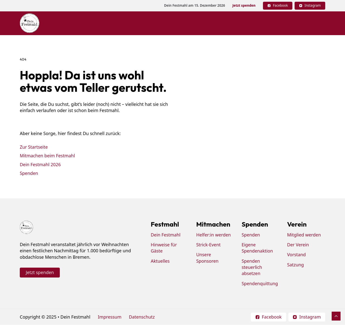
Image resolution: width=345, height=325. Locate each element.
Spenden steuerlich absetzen (252, 267)
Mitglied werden (304, 235)
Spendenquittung (260, 283)
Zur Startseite (34, 147)
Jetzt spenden (243, 5)
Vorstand (296, 255)
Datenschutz (142, 317)
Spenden (29, 173)
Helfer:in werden (213, 235)
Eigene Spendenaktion (257, 248)
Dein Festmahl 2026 (40, 164)
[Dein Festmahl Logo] (30, 23)
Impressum (110, 317)
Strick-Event (208, 245)
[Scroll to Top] (336, 316)
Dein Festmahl (166, 235)
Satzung (295, 265)
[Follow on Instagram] (310, 6)
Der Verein (298, 245)
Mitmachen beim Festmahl (47, 156)
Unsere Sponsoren (207, 258)
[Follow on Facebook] (277, 6)
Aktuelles (160, 261)
